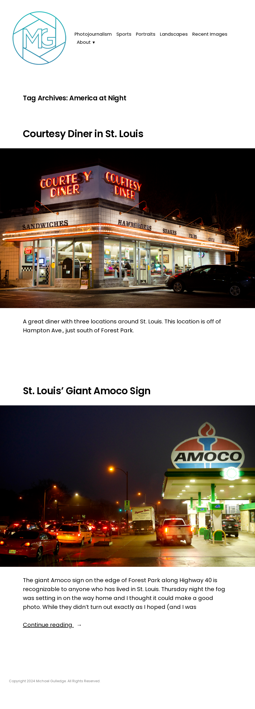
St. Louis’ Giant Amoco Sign (86, 391)
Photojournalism (93, 34)
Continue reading (58, 624)
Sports (123, 34)
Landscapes (174, 34)
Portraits (145, 34)
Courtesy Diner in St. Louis (83, 134)
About (84, 42)
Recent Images (209, 34)
